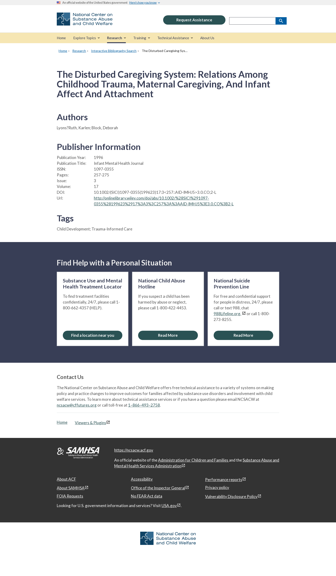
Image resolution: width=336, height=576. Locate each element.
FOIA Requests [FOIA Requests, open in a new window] (70, 496)
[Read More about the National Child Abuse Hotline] (168, 335)
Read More (168, 335)
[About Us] (207, 38)
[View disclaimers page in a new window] (244, 313)
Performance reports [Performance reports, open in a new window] (223, 479)
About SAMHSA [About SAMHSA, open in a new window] (71, 487)
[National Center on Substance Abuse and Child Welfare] (84, 22)
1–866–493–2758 (144, 405)
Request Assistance (194, 19)
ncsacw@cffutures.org (77, 405)
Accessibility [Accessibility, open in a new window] (142, 479)
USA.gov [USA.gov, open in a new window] (169, 505)
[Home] (61, 38)
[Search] (281, 21)
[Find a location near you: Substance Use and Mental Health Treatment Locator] (92, 335)
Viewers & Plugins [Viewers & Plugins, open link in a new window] (90, 422)
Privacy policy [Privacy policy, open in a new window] (217, 487)
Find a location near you (92, 335)
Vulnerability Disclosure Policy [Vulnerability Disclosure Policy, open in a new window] (231, 496)
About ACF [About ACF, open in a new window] (66, 479)
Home (62, 422)
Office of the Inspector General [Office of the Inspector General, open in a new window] (158, 487)
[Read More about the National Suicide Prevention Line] (243, 335)
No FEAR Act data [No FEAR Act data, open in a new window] (146, 496)
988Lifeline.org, (227, 313)
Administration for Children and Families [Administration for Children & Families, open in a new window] (193, 460)
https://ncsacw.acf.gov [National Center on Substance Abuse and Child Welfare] (133, 450)
